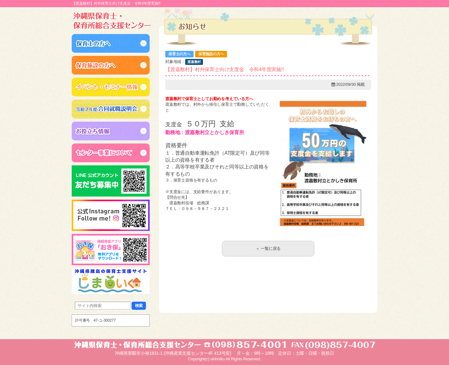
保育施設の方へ (211, 54)
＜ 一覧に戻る (268, 248)
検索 (139, 305)
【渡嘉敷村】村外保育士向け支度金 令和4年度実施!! (224, 69)
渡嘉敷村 (194, 62)
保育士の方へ (179, 54)
